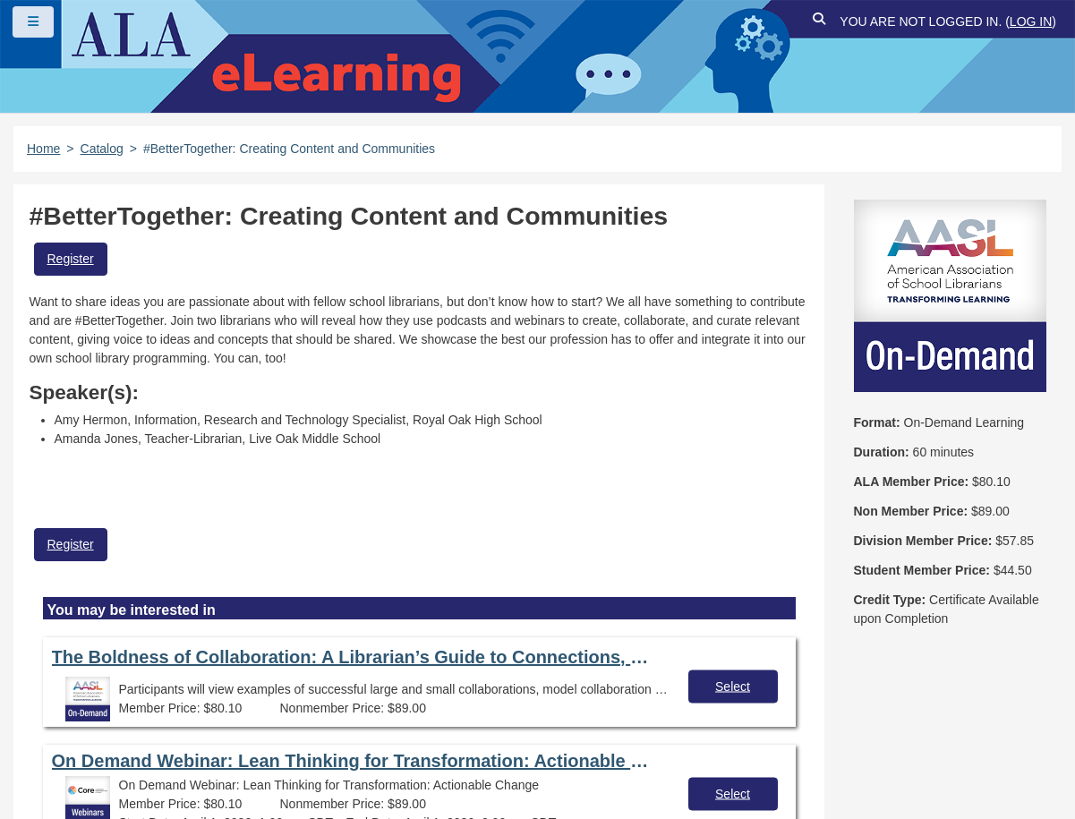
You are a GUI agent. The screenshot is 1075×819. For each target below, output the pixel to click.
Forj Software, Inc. (233, 778)
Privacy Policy (456, 710)
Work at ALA (276, 741)
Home (43, 148)
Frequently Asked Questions (129, 710)
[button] (819, 22)
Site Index (74, 741)
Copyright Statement (314, 710)
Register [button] (70, 259)
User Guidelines (586, 710)
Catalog (102, 148)
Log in (1031, 21)
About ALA (384, 741)
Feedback (171, 741)
